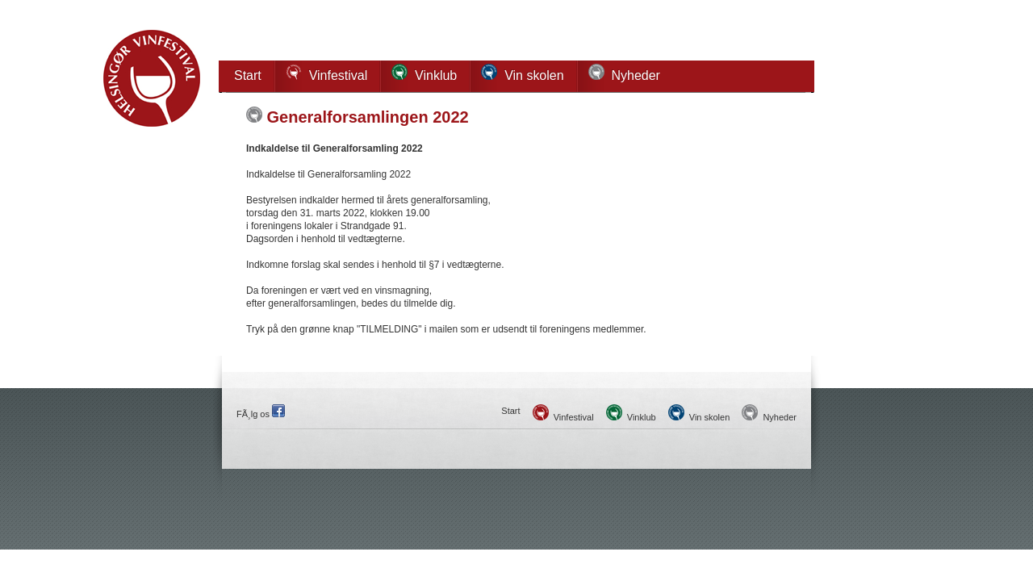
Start (247, 75)
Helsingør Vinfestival (151, 78)
